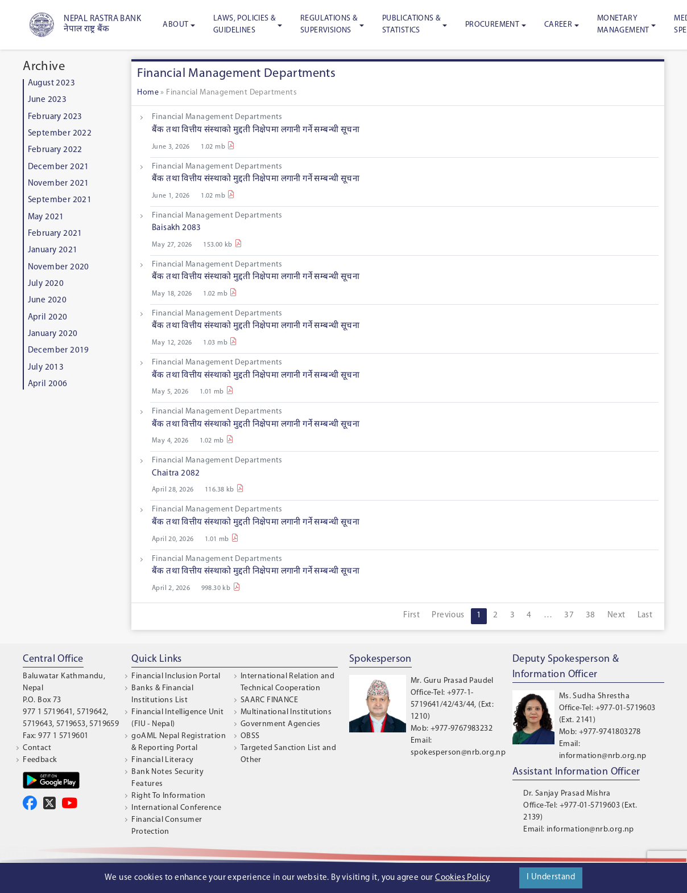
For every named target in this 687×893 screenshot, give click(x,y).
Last (645, 615)
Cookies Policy (462, 878)
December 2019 (58, 350)
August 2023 (51, 83)
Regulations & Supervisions (328, 24)
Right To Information (168, 796)
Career (558, 25)
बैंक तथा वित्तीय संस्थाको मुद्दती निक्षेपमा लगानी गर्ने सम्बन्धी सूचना (255, 130)
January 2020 (53, 334)
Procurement (492, 25)
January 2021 (53, 250)
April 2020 (48, 317)
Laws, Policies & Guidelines (244, 24)
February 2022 (55, 150)
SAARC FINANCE (269, 700)
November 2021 (58, 183)
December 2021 (58, 167)
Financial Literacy (162, 760)
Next (616, 615)
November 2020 (58, 267)
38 (590, 615)
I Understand (551, 877)
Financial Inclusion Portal (175, 676)
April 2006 (48, 384)
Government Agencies (281, 724)
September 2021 (60, 200)
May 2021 (46, 217)
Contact (37, 748)
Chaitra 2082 (176, 473)
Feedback (40, 760)
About (175, 25)
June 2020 (47, 300)
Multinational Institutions (286, 712)
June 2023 (47, 100)
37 (569, 615)
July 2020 (46, 284)
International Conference (176, 808)
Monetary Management (623, 24)
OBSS (250, 736)
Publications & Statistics (411, 24)
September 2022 (60, 133)
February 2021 (55, 234)
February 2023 (55, 117)
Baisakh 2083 (176, 228)
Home (148, 92)
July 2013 (46, 367)
